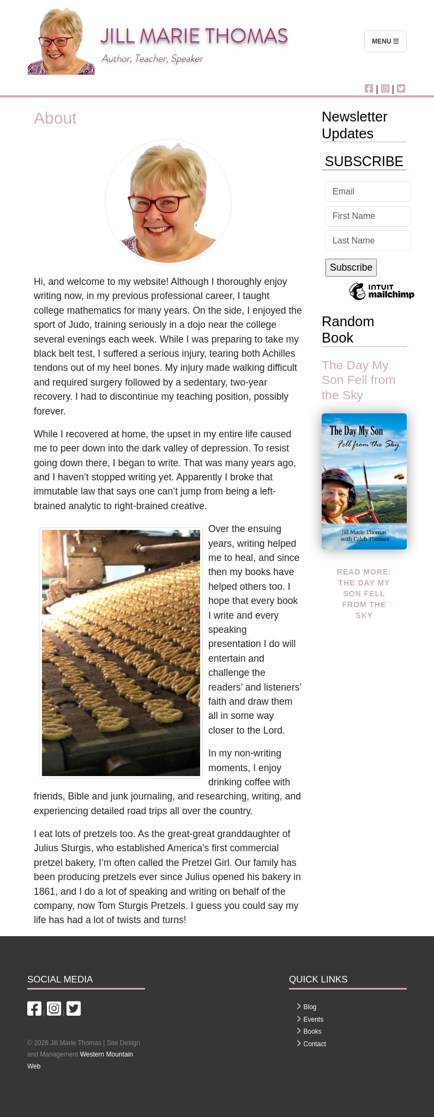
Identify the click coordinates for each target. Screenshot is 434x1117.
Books (313, 1031)
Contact (315, 1044)
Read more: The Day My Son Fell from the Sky (364, 593)
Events (314, 1019)
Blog (310, 1007)
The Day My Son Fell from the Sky (358, 380)
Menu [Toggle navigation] (385, 41)
